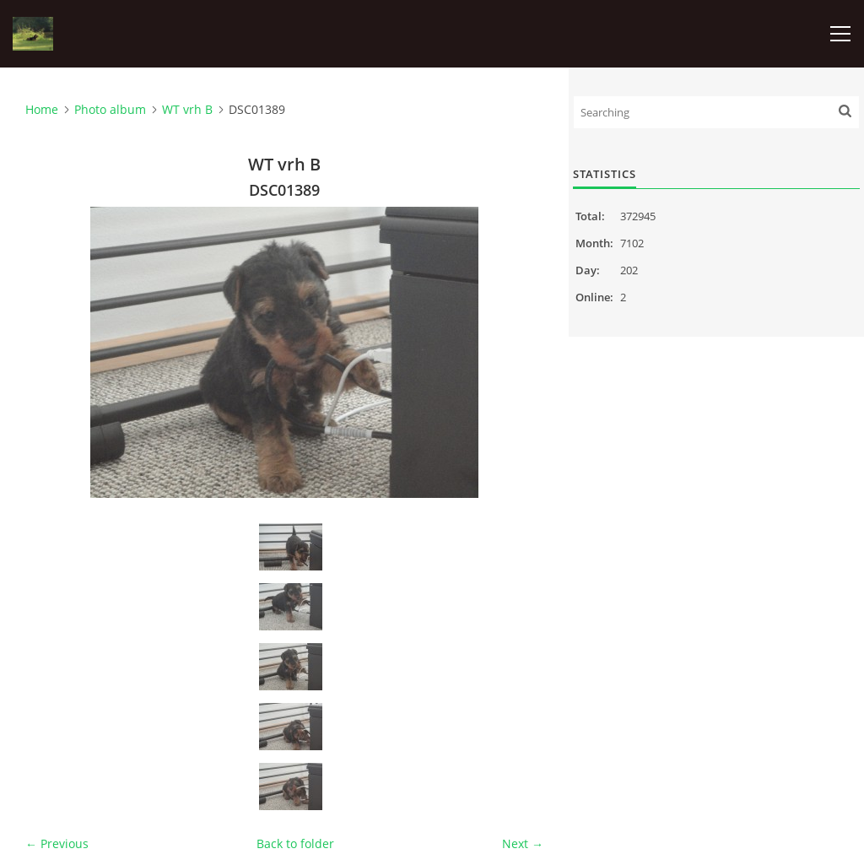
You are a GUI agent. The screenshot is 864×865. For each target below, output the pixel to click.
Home (41, 109)
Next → (522, 843)
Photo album (110, 109)
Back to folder (295, 843)
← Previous (57, 843)
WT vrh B (187, 109)
